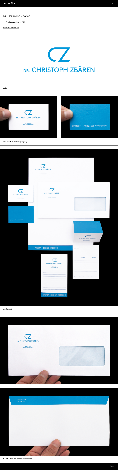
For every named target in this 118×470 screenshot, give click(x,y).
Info (112, 466)
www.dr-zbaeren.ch (11, 27)
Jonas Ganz (10, 3)
